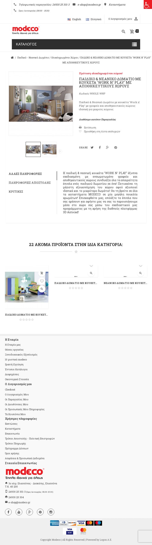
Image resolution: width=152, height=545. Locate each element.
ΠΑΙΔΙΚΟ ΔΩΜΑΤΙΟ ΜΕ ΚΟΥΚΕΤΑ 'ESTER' (76, 283)
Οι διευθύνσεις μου (16, 404)
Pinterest (115, 147)
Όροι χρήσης (12, 453)
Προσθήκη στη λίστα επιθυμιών (102, 131)
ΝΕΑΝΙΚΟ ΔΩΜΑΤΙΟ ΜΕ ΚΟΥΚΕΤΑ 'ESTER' (125, 283)
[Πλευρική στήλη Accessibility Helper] (147, 4)
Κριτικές (16, 191)
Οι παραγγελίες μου (16, 399)
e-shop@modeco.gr (19, 502)
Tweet (92, 147)
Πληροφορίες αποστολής (30, 183)
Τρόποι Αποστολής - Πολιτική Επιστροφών (30, 438)
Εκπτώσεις (11, 423)
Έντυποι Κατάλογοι (16, 369)
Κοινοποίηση (100, 147)
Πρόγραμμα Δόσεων (16, 448)
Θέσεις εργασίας (14, 349)
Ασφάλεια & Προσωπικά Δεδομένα (24, 458)
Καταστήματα (12, 428)
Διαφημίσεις (12, 374)
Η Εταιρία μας (13, 344)
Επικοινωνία (12, 433)
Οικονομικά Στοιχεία (17, 379)
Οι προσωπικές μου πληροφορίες (25, 409)
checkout (10, 389)
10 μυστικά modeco (16, 359)
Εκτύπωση (90, 127)
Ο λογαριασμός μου (17, 394)
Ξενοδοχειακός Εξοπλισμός (21, 354)
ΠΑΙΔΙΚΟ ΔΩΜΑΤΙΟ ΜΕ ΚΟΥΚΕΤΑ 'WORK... (26, 314)
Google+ (107, 147)
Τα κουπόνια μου (15, 414)
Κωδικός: (84, 93)
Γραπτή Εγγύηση (14, 364)
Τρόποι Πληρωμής (15, 443)
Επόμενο (60, 151)
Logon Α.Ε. (106, 539)
